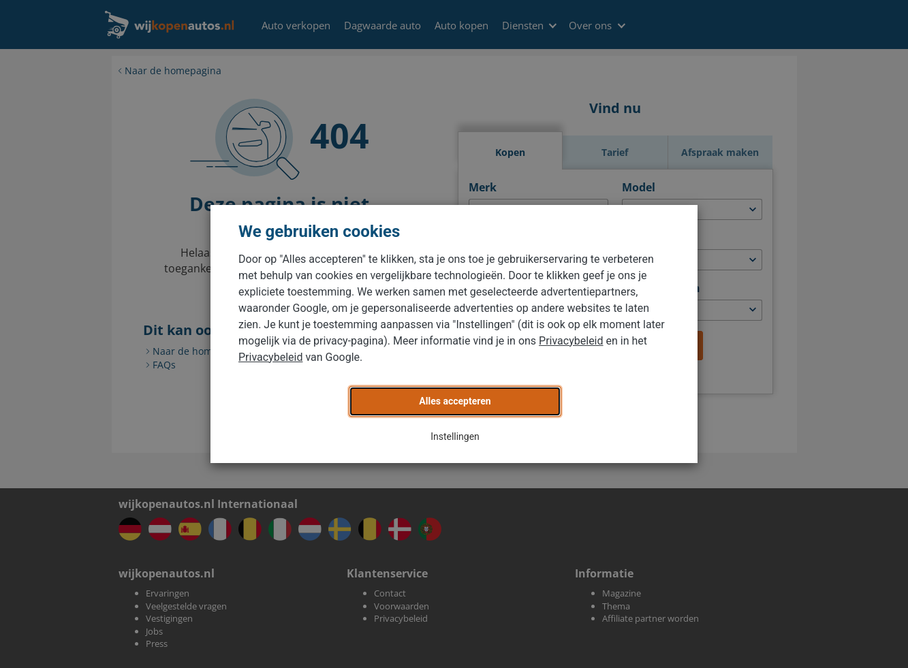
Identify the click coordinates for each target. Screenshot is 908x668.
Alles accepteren (454, 401)
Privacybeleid (571, 340)
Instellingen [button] (455, 436)
